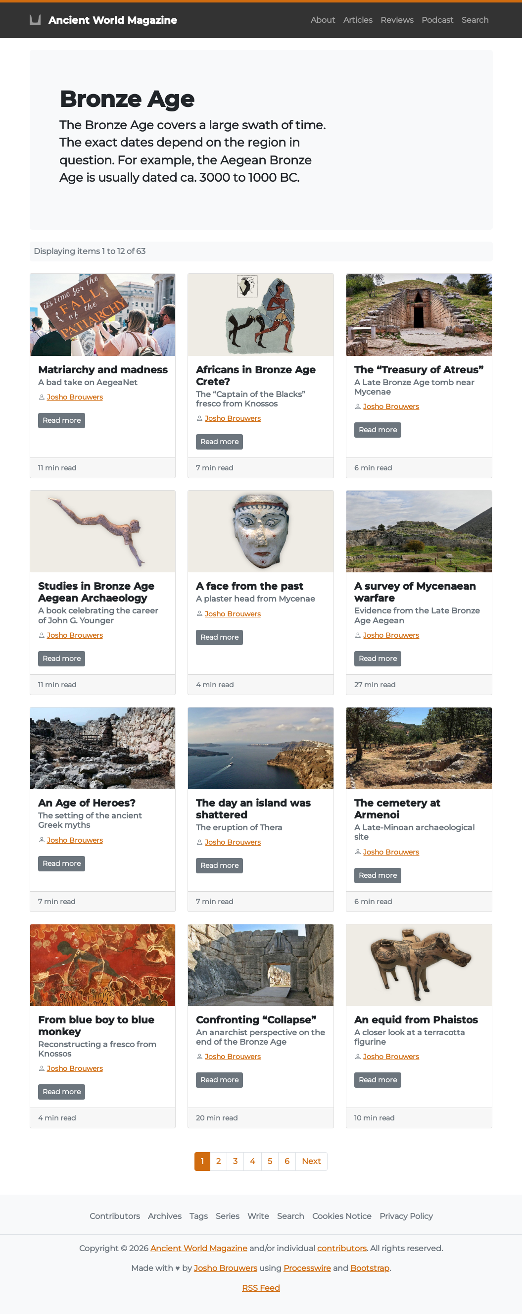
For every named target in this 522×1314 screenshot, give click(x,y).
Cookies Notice (342, 1216)
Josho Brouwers (225, 1268)
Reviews (397, 20)
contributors (342, 1248)
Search (475, 20)
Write (258, 1216)
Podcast (438, 20)
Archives (165, 1216)
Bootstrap (369, 1268)
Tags (199, 1216)
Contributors (115, 1216)
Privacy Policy (406, 1216)
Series (227, 1216)
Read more (62, 420)
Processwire (307, 1268)
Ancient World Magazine (198, 1248)
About (323, 20)
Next (311, 1161)
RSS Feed (261, 1288)
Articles (358, 20)
